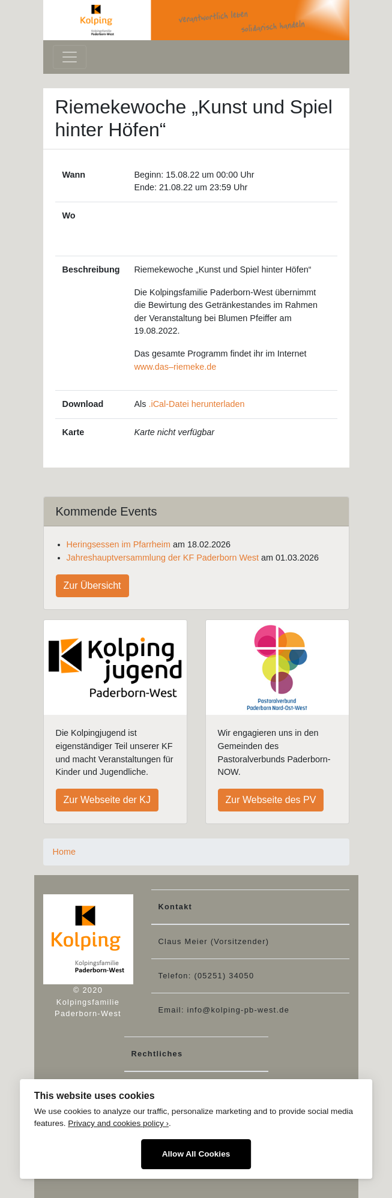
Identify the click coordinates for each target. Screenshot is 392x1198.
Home (64, 851)
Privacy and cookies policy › (118, 1123)
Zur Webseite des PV (271, 800)
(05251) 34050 (224, 975)
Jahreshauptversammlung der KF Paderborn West (163, 557)
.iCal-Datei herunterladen (196, 404)
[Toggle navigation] (69, 57)
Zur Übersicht (92, 585)
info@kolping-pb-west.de (238, 1009)
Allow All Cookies (196, 1153)
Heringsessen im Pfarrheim (119, 544)
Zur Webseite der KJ (107, 800)
